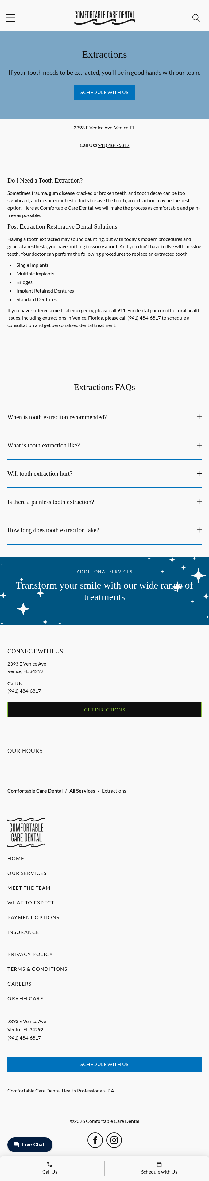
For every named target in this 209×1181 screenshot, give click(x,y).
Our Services (26, 873)
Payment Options (33, 917)
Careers (19, 983)
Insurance (23, 932)
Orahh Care (25, 998)
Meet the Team (29, 888)
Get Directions (104, 709)
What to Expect (30, 902)
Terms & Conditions (37, 969)
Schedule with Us (104, 92)
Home (15, 858)
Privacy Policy (30, 954)
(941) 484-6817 (113, 145)
